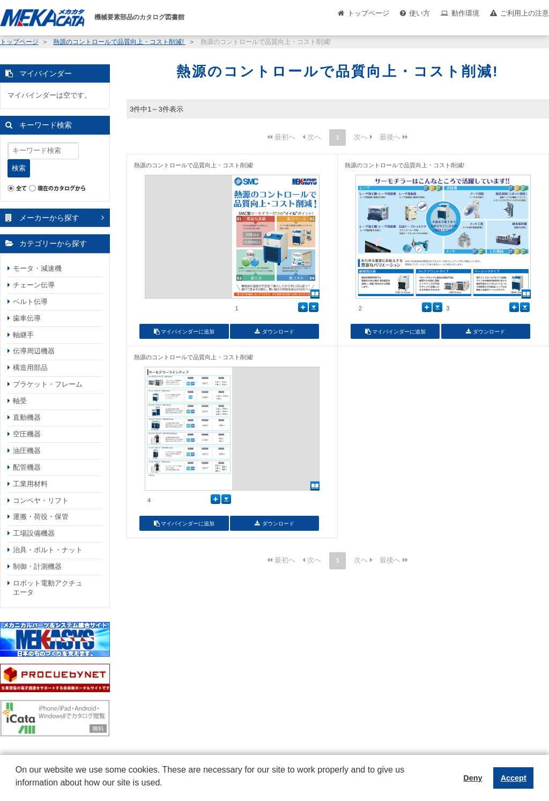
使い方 (419, 13)
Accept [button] (513, 778)
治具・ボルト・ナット (48, 550)
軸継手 (23, 335)
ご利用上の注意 (524, 13)
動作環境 (465, 13)
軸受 (20, 401)
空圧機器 (27, 434)
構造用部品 (30, 368)
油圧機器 (27, 451)
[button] (17, 790)
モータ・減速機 (37, 268)
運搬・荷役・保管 (41, 517)
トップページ (368, 13)
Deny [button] (472, 778)
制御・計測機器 (37, 566)
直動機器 (27, 417)
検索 (19, 168)
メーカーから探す (49, 217)
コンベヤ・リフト (41, 500)
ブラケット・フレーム (48, 384)
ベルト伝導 (30, 302)
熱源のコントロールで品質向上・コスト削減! (119, 42)
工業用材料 (30, 484)
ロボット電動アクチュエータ (48, 587)
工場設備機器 (34, 533)
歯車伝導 (27, 318)
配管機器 (27, 467)
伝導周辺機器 (34, 351)
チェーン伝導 (34, 285)
